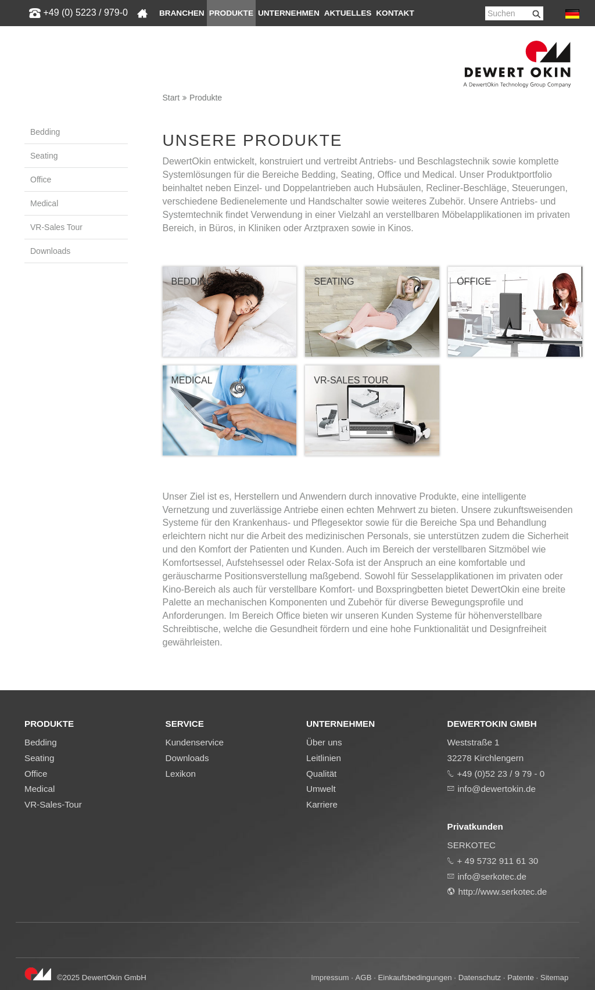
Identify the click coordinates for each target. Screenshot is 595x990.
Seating (44, 155)
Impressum (330, 977)
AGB (364, 977)
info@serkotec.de (492, 876)
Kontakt (395, 13)
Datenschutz (479, 977)
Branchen (182, 13)
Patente (520, 977)
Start (171, 97)
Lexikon (181, 774)
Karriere (322, 804)
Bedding (45, 132)
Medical (44, 203)
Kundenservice (195, 742)
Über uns (324, 742)
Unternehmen (289, 13)
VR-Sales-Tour (53, 804)
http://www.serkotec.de (502, 891)
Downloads (50, 251)
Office (40, 179)
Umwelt (321, 789)
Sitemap (554, 977)
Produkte (231, 13)
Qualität (321, 774)
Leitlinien (323, 758)
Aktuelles (348, 13)
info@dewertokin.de (497, 789)
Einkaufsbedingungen (415, 977)
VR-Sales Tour (56, 227)
